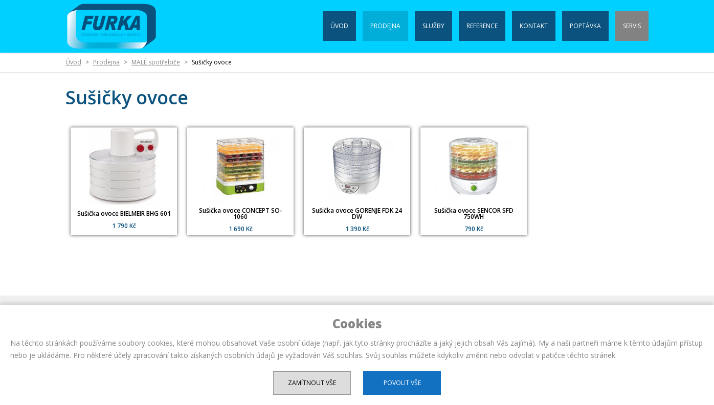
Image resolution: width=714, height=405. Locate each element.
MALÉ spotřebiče (155, 62)
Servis (632, 25)
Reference (482, 25)
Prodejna (385, 25)
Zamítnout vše (312, 382)
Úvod (339, 25)
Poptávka (585, 25)
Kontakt (534, 25)
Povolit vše (402, 382)
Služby (433, 25)
